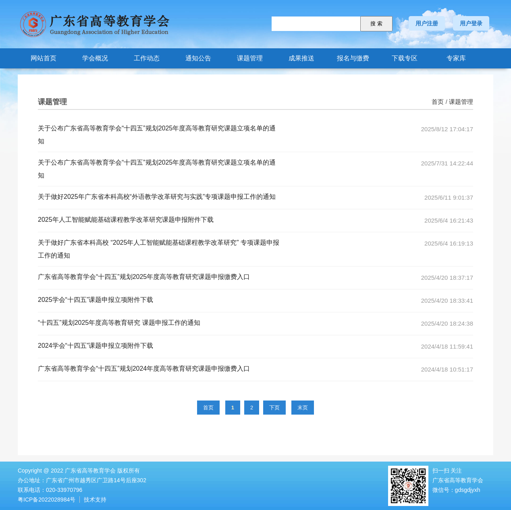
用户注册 (426, 23)
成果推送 (301, 58)
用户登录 (471, 23)
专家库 (456, 58)
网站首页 (43, 58)
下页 (274, 408)
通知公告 (198, 58)
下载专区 (405, 58)
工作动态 (147, 58)
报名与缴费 (353, 58)
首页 (438, 101)
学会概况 (95, 58)
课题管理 (250, 58)
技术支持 (95, 499)
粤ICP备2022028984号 (46, 499)
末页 (302, 408)
